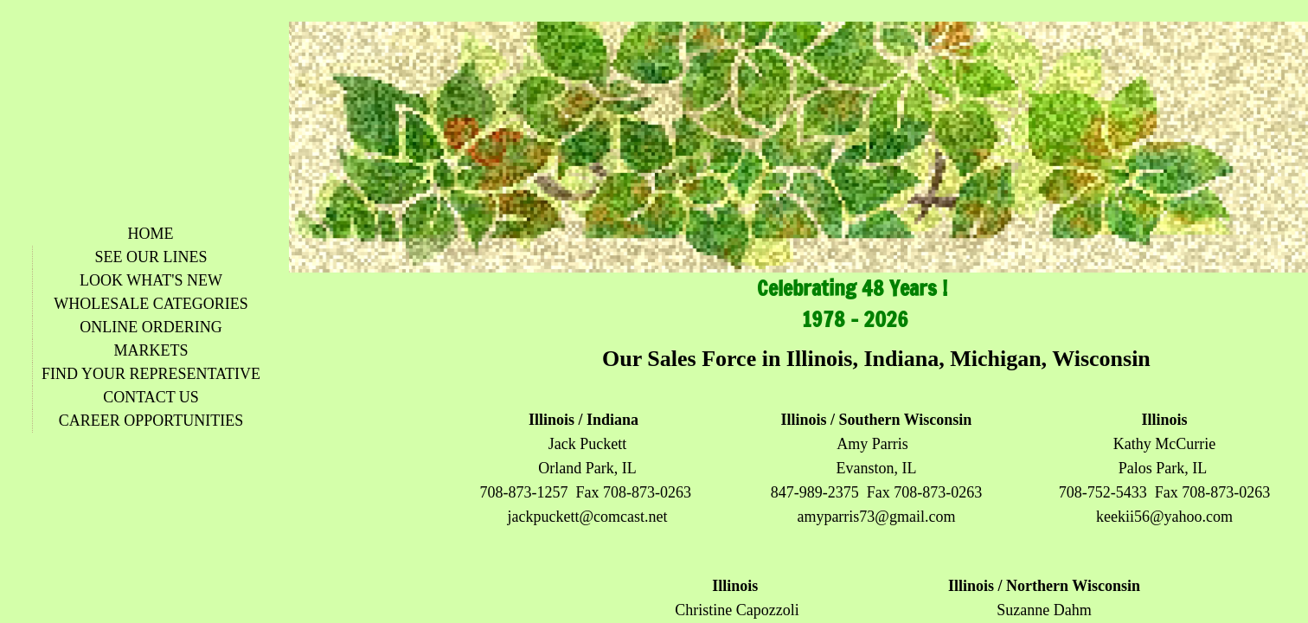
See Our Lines (151, 257)
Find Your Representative (151, 373)
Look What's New (151, 280)
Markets (150, 350)
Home (151, 233)
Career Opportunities (151, 420)
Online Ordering (150, 327)
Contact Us (151, 397)
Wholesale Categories (150, 303)
